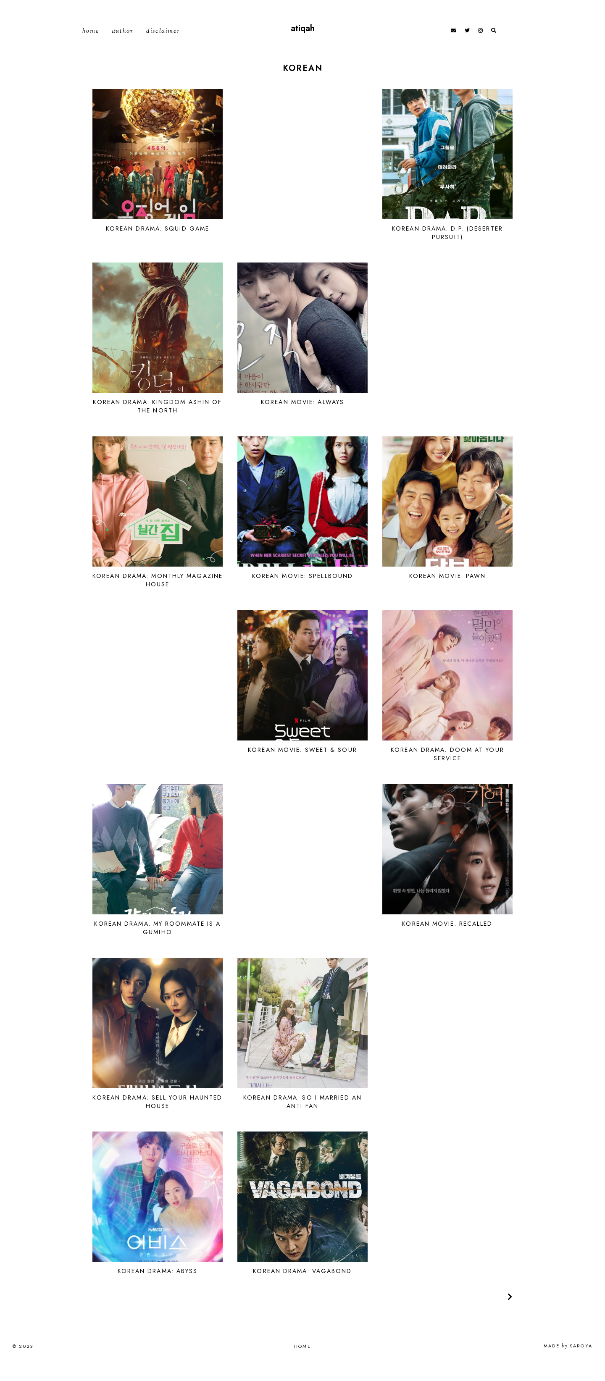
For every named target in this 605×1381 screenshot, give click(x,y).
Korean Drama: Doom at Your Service (447, 771)
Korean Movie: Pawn (447, 593)
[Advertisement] (302, 171)
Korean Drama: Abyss (158, 1288)
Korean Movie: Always (302, 419)
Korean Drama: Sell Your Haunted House (157, 1119)
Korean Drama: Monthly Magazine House (157, 597)
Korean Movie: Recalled (447, 941)
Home (90, 40)
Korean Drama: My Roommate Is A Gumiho (157, 945)
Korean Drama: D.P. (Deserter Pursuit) (447, 250)
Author (123, 40)
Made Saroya (568, 1363)
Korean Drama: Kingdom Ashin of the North (157, 423)
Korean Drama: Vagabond (302, 1288)
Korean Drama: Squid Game (157, 246)
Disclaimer (163, 40)
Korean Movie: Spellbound (302, 593)
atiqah (303, 37)
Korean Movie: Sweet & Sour (302, 767)
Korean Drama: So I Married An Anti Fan (302, 1119)
